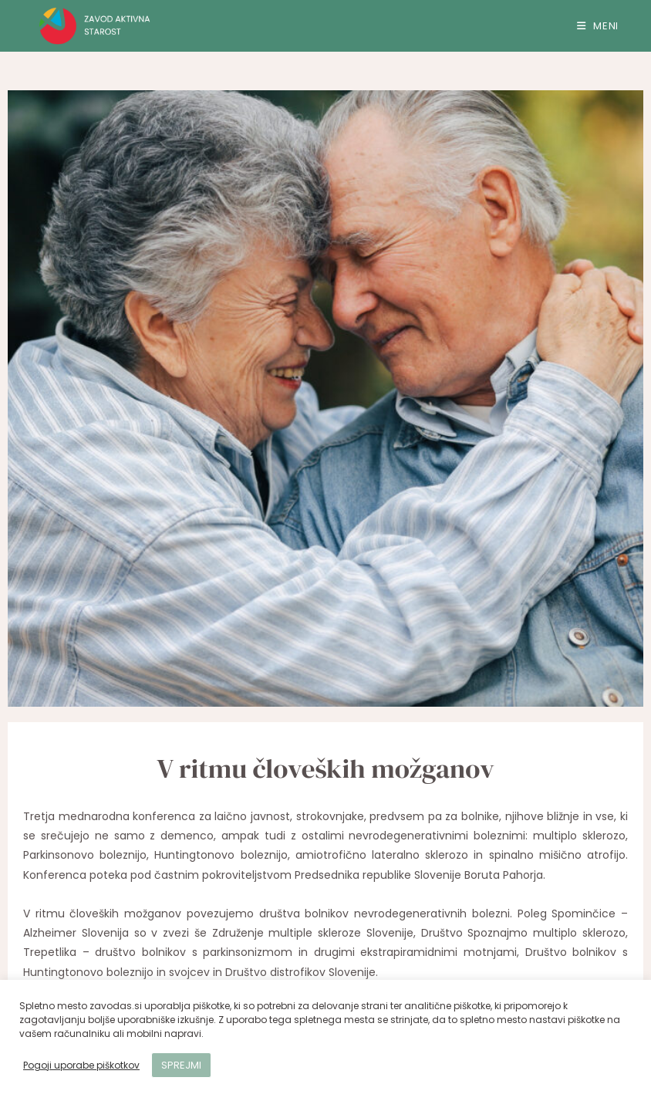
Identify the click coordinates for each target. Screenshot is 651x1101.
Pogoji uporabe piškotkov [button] (81, 1065)
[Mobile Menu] (598, 26)
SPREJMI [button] (181, 1065)
